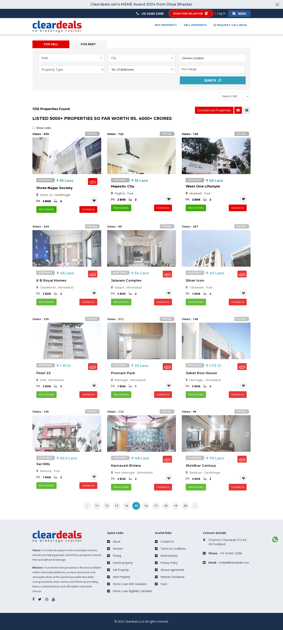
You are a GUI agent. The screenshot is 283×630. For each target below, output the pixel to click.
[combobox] (212, 58)
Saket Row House (201, 373)
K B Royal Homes (51, 280)
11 (97, 506)
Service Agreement (173, 570)
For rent (88, 44)
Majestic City (122, 186)
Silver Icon (195, 280)
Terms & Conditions (173, 548)
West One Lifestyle (203, 186)
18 (165, 506)
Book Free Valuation (190, 13)
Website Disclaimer (173, 577)
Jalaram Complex (126, 280)
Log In (220, 13)
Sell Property (121, 570)
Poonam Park (123, 373)
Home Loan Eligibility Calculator (133, 591)
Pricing (117, 555)
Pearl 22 (43, 373)
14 (126, 506)
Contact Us (88, 209)
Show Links (43, 128)
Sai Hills (43, 464)
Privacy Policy (169, 563)
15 (136, 506)
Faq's (164, 584)
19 (175, 506)
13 (116, 506)
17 (156, 506)
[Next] (195, 506)
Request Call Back (230, 25)
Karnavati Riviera (126, 465)
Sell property (195, 25)
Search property (123, 563)
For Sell (51, 44)
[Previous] (87, 506)
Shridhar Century (201, 465)
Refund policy (169, 555)
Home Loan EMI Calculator (130, 584)
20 (185, 506)
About (116, 541)
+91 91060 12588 (149, 13)
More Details (46, 209)
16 (146, 506)
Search (212, 80)
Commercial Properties (214, 110)
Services (118, 548)
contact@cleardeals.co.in (234, 562)
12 (106, 506)
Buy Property (166, 25)
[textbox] (215, 57)
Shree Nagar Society (54, 188)
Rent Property (121, 577)
